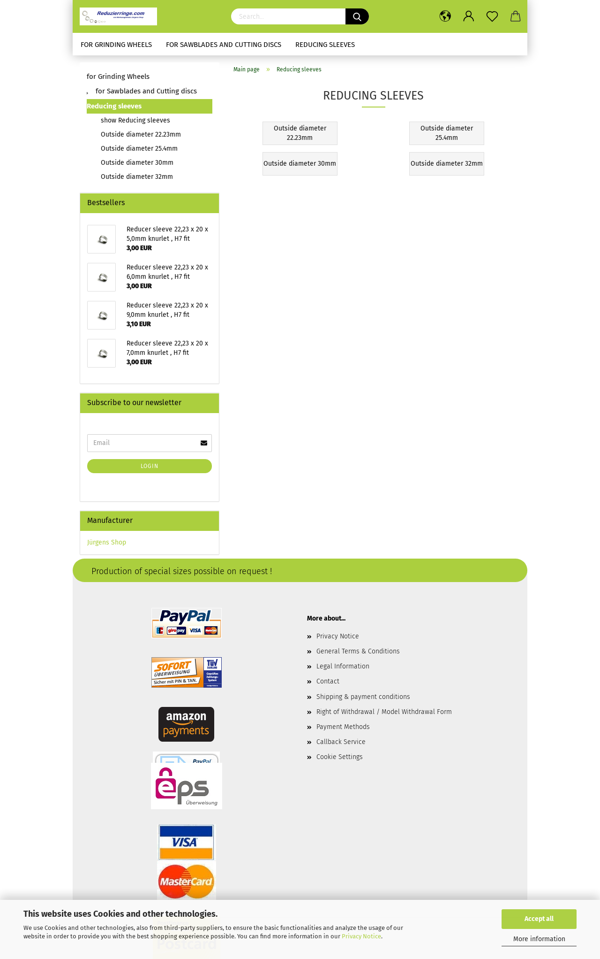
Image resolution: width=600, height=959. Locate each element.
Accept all (539, 919)
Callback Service (341, 742)
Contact (327, 681)
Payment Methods (343, 727)
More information (539, 939)
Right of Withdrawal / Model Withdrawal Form (384, 712)
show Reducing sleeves (135, 120)
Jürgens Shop (106, 542)
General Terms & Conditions (358, 651)
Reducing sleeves (325, 44)
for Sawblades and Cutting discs (223, 44)
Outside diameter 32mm (137, 177)
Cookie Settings (339, 757)
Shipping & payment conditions (363, 697)
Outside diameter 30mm (137, 163)
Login (149, 466)
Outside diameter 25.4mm (139, 149)
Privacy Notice (361, 936)
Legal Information (342, 666)
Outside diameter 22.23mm (141, 134)
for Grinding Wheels (116, 44)
